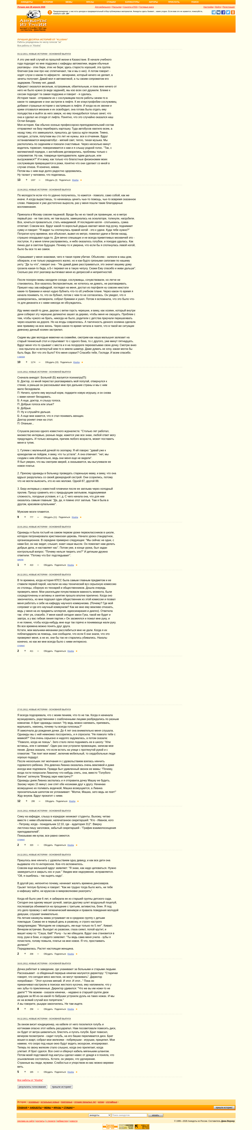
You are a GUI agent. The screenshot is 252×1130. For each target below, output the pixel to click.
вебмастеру (62, 1121)
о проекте (50, 1121)
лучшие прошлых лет (85, 1102)
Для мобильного (103, 7)
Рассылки (116, 7)
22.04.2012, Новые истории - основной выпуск (44, 190)
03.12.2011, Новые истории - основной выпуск (44, 54)
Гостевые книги (146, 7)
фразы (57, 1108)
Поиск (195, 2)
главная (22, 1108)
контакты (40, 1121)
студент (21, 645)
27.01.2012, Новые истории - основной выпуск (44, 709)
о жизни (21, 357)
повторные (66, 1102)
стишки (68, 1108)
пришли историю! (224, 1107)
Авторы (153, 2)
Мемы (69, 2)
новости (73, 1121)
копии (101, 1102)
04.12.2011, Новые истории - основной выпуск (44, 1019)
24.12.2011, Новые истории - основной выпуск (44, 855)
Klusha (75, 180)
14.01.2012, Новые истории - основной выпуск (44, 372)
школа (20, 559)
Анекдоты (27, 2)
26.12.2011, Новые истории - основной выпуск (44, 574)
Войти (218, 7)
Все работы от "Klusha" (29, 45)
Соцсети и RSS (130, 7)
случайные (111, 1102)
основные (34, 1102)
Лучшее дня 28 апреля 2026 (31, 7)
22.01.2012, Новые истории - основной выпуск (44, 527)
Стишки (111, 2)
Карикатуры (132, 2)
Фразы (90, 2)
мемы (47, 1108)
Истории (48, 2)
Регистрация (229, 7)
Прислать (174, 2)
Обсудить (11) (50, 517)
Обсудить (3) (51, 180)
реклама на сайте (25, 1121)
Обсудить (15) (52, 362)
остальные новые (50, 1102)
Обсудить (48, 565)
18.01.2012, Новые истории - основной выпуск (44, 963)
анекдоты (36, 1108)
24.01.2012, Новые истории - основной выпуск (44, 811)
